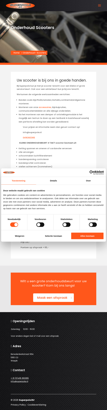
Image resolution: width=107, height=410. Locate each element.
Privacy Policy (18, 404)
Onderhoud (29, 52)
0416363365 (29, 137)
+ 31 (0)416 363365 (20, 378)
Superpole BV (27, 400)
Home (17, 52)
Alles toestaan (87, 236)
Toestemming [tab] (18, 180)
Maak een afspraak (52, 297)
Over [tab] (88, 180)
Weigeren (19, 236)
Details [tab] (53, 180)
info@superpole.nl (19, 381)
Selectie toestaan (53, 236)
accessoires (45, 107)
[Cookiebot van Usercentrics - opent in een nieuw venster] (91, 173)
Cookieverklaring (37, 404)
